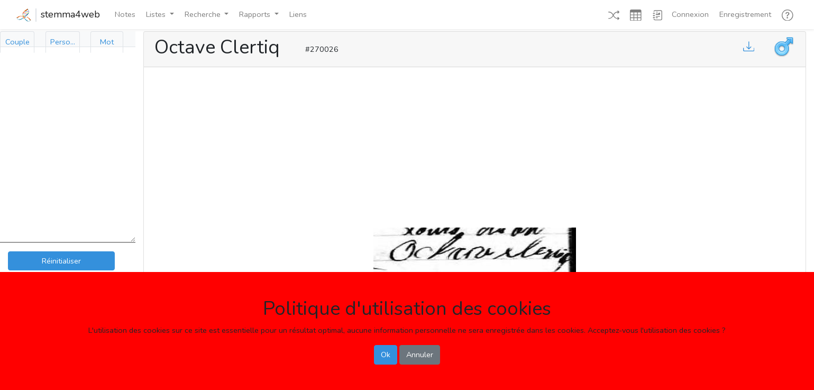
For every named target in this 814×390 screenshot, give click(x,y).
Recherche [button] (204, 14)
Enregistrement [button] (745, 14)
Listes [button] (157, 14)
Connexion (690, 14)
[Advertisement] (475, 145)
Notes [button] (125, 14)
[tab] (17, 42)
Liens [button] (298, 14)
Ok (385, 354)
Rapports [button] (255, 14)
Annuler (419, 354)
